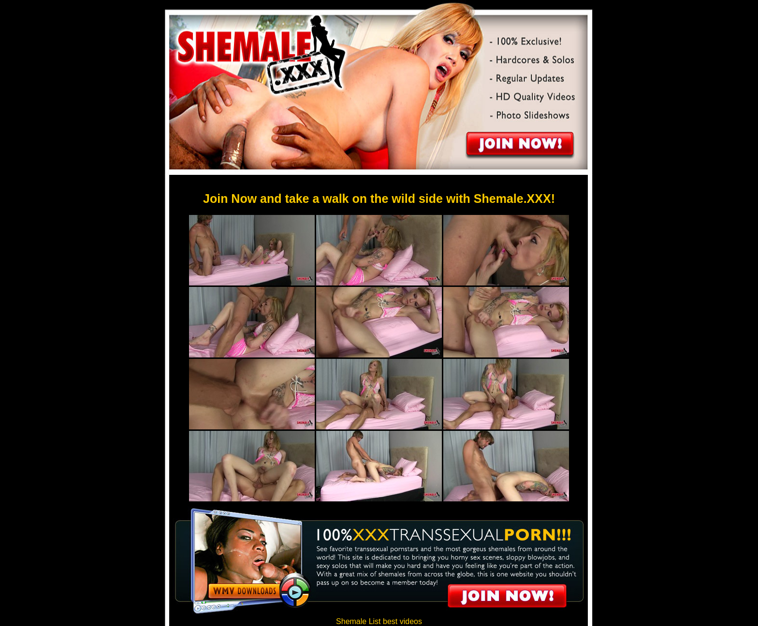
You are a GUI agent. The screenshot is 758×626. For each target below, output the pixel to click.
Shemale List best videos (379, 621)
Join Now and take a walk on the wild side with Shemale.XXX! (379, 198)
